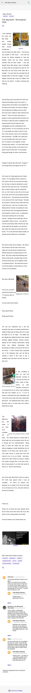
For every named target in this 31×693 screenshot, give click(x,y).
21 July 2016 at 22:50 (17, 639)
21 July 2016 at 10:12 (20, 608)
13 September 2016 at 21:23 (20, 653)
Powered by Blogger (15, 690)
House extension (7, 563)
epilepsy (5, 16)
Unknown (11, 577)
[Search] (29, 3)
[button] (3, 26)
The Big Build (16, 563)
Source (15, 545)
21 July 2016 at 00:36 (19, 577)
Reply (9, 603)
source (21, 48)
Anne (9, 639)
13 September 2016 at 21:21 (20, 594)
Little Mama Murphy (10, 2)
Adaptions (5, 558)
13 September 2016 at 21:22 (20, 622)
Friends (20, 560)
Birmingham (12, 558)
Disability (19, 558)
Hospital (12, 16)
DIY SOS (14, 560)
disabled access (7, 560)
